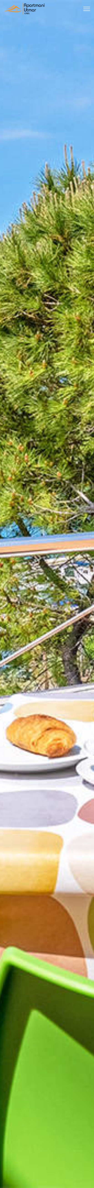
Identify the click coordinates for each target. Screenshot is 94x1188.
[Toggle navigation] (86, 9)
